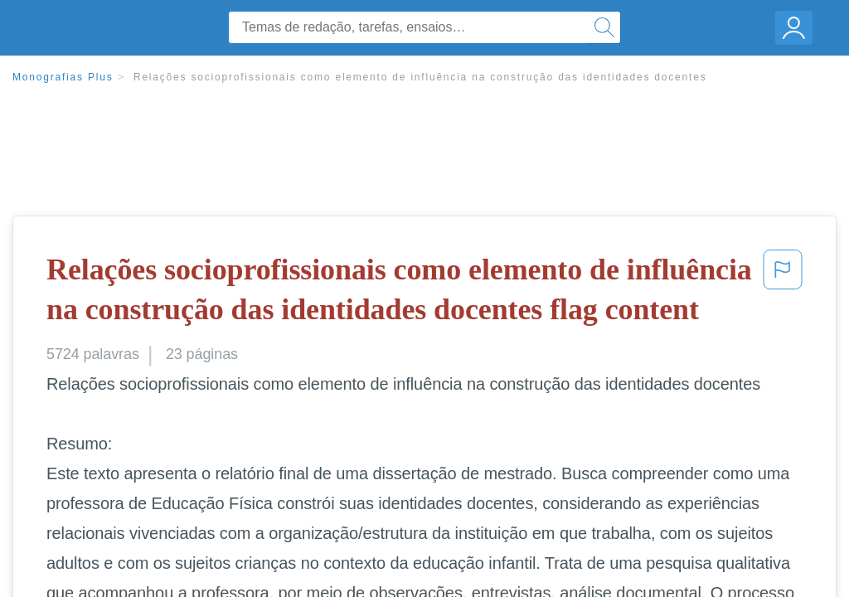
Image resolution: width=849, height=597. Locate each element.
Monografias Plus (63, 77)
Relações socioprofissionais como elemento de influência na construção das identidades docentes (420, 77)
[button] (783, 293)
